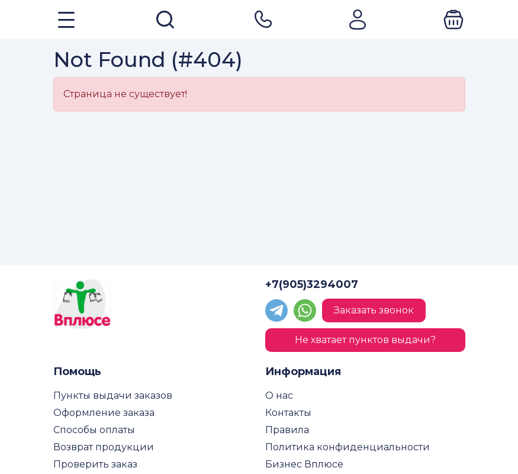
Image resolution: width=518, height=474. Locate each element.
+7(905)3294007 (311, 284)
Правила (287, 429)
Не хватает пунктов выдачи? (365, 339)
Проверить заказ (95, 464)
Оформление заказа (104, 412)
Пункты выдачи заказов (112, 395)
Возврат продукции (103, 447)
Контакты (288, 412)
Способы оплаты (94, 429)
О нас (279, 395)
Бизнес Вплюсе (304, 464)
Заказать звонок (374, 310)
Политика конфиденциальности (347, 447)
